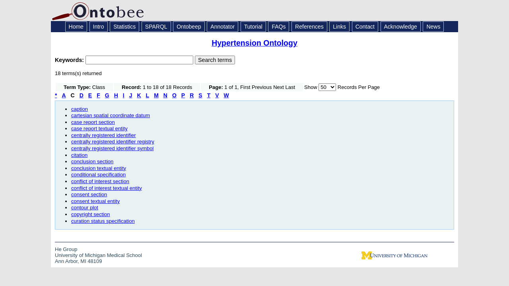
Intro (98, 26)
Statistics (124, 26)
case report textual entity (99, 128)
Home (76, 26)
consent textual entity (95, 201)
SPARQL (156, 26)
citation (79, 155)
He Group (66, 249)
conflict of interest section (100, 181)
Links (339, 26)
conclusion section (92, 161)
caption (79, 109)
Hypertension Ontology (254, 43)
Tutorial (253, 26)
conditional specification (98, 175)
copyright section (90, 214)
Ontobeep (189, 26)
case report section (93, 122)
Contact (365, 26)
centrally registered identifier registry (112, 142)
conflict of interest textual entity (106, 188)
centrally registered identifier (103, 135)
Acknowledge (400, 26)
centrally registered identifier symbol (112, 148)
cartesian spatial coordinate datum (110, 115)
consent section (89, 194)
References (309, 26)
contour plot (84, 208)
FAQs (279, 26)
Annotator (222, 26)
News (433, 26)
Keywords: (70, 60)
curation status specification (103, 221)
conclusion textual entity (98, 168)
